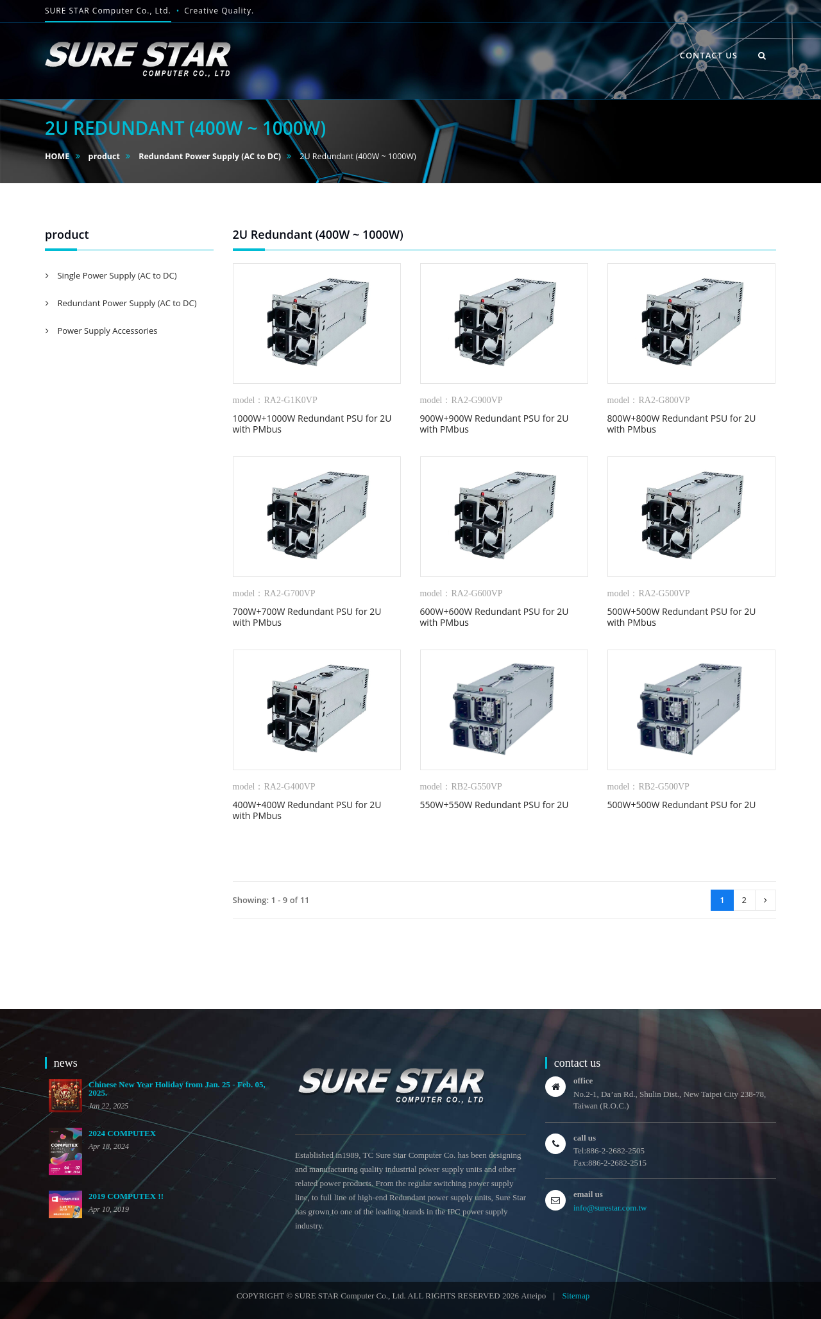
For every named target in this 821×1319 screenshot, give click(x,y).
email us (588, 1194)
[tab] (129, 275)
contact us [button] (709, 55)
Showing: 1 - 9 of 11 (271, 900)
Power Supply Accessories (106, 330)
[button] (762, 55)
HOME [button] (452, 41)
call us (584, 1137)
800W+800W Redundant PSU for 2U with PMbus (681, 424)
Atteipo (533, 1295)
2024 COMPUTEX (122, 1133)
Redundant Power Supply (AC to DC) (210, 156)
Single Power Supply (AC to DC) (116, 275)
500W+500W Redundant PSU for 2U (681, 804)
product (104, 156)
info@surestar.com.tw (610, 1207)
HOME (57, 156)
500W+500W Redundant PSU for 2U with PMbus (681, 617)
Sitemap (576, 1295)
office (583, 1080)
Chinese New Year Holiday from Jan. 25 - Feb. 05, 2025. (177, 1089)
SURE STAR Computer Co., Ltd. (108, 10)
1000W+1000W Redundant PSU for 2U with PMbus (312, 424)
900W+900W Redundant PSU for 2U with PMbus (494, 424)
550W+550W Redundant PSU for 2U (494, 804)
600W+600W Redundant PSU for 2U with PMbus (494, 617)
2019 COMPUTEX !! (126, 1196)
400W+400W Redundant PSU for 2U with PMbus (307, 810)
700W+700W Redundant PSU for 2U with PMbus (307, 617)
